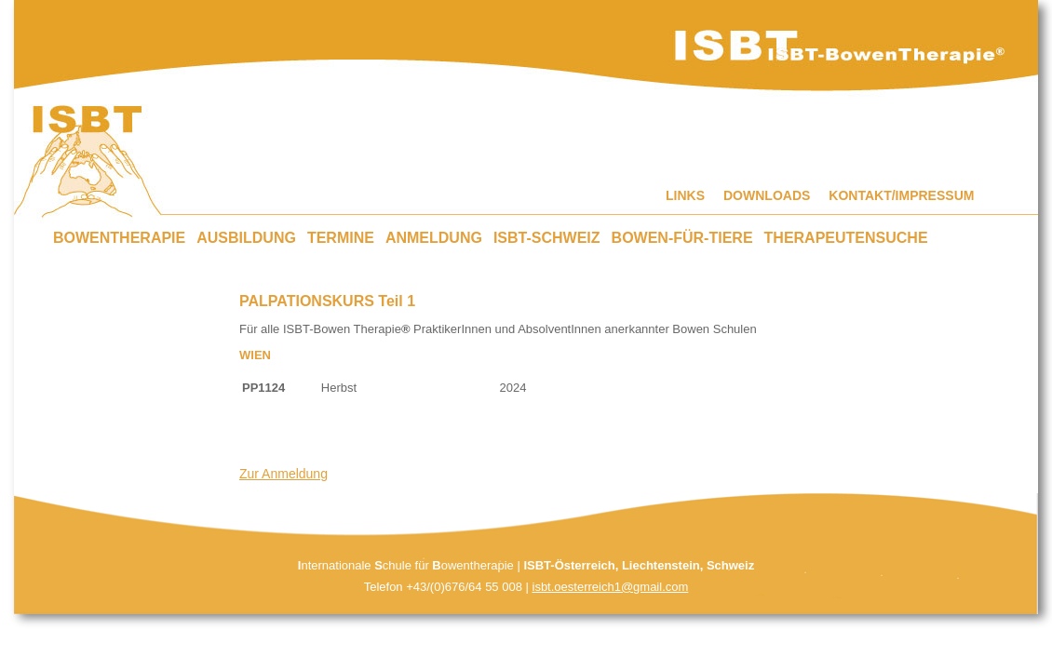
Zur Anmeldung (283, 473)
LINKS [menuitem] (685, 195)
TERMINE (340, 238)
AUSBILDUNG (246, 238)
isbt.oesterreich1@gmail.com (611, 587)
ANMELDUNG (433, 238)
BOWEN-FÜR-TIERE (682, 238)
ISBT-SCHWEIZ (546, 238)
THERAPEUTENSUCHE (846, 238)
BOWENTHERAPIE (119, 238)
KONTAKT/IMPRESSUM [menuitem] (901, 195)
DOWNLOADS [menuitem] (766, 195)
